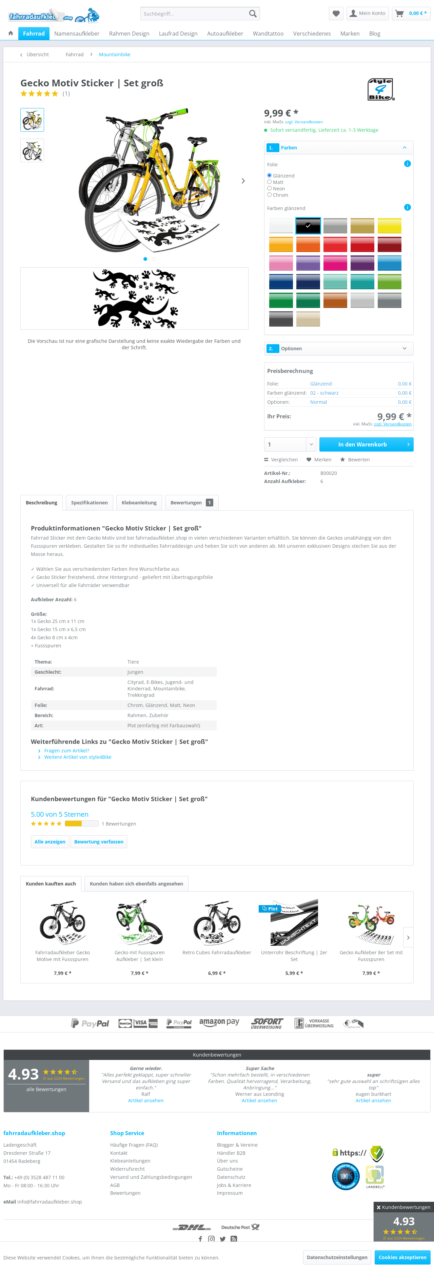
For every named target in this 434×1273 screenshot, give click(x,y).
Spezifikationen (89, 502)
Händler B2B (231, 1153)
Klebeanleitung (139, 502)
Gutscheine (230, 1169)
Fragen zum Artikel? (63, 750)
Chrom (280, 195)
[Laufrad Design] (178, 33)
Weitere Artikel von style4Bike (75, 757)
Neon (279, 188)
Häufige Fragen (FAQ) (134, 1145)
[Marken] (350, 33)
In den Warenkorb (374, 443)
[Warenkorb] (411, 13)
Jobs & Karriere (234, 1185)
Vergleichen (281, 459)
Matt (278, 182)
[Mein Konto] (368, 13)
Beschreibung (41, 502)
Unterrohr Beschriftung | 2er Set (294, 955)
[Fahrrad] (34, 33)
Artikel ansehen (146, 1100)
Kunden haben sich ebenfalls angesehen (136, 883)
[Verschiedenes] (312, 33)
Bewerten (355, 459)
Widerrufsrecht (127, 1169)
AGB (115, 1185)
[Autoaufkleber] (225, 33)
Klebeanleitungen (130, 1160)
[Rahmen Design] (129, 33)
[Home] (10, 33)
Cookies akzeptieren (403, 1257)
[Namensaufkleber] (77, 33)
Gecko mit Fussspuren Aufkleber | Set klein (140, 955)
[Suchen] (253, 13)
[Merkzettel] (336, 13)
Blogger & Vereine (237, 1145)
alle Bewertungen (46, 1089)
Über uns (227, 1160)
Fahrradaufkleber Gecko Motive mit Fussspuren (62, 955)
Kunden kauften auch (51, 883)
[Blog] (374, 33)
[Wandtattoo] (268, 33)
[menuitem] (200, 13)
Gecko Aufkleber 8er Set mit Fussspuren (371, 955)
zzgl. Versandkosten (304, 122)
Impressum (230, 1193)
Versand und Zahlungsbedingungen (151, 1177)
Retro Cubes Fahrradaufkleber (216, 952)
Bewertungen (192, 502)
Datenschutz (231, 1177)
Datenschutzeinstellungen (337, 1257)
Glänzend (284, 175)
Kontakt (118, 1153)
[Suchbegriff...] (200, 13)
